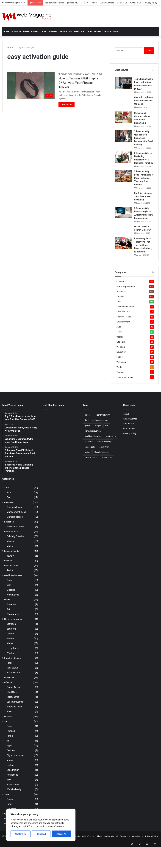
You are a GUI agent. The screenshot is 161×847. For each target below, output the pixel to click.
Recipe (10, 570)
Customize (20, 834)
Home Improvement (126, 286)
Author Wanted (107, 3)
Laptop (10, 765)
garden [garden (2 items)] (87, 426)
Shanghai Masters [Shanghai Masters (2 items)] (101, 452)
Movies (10, 541)
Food (44, 31)
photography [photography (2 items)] (90, 447)
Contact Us (122, 3)
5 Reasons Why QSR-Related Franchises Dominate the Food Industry (143, 138)
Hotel (9, 804)
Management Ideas (16, 512)
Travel (97, 31)
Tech (89, 31)
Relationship (13, 697)
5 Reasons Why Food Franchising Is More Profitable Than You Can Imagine (144, 178)
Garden (10, 638)
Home (6, 31)
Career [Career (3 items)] (87, 415)
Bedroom (11, 629)
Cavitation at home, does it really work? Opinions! (143, 100)
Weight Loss (13, 594)
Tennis (10, 736)
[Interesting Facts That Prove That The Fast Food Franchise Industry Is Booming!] (123, 243)
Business (16, 31)
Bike (9, 492)
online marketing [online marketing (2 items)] (104, 442)
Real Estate (12, 667)
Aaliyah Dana (66, 74)
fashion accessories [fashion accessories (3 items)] (99, 420)
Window (11, 653)
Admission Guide (15, 526)
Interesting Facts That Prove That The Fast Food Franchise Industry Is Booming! (143, 245)
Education (121, 352)
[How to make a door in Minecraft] (123, 230)
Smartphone (13, 784)
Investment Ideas (125, 377)
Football (11, 731)
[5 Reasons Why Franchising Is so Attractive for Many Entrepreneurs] (123, 212)
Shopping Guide (14, 706)
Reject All (41, 834)
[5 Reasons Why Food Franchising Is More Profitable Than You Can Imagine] (123, 176)
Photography (13, 614)
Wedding (121, 347)
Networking (12, 775)
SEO (9, 779)
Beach (10, 799)
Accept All (61, 834)
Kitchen (10, 643)
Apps (9, 745)
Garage (10, 633)
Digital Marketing (15, 755)
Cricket (10, 726)
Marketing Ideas (15, 517)
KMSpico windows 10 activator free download (143, 196)
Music (10, 546)
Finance (120, 372)
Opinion (120, 281)
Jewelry (10, 556)
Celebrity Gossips (15, 536)
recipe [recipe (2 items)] (87, 452)
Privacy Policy (150, 3)
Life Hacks (122, 342)
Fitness (53, 31)
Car (8, 497)
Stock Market (13, 672)
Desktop (11, 750)
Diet (9, 585)
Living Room (13, 648)
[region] (40, 825)
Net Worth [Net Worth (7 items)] (89, 442)
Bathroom (12, 624)
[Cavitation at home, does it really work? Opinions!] (123, 102)
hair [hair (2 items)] (106, 426)
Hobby (120, 357)
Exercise (11, 590)
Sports (107, 31)
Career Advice (13, 687)
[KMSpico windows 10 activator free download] (123, 196)
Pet (8, 609)
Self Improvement (15, 702)
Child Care (12, 692)
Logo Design (13, 770)
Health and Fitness (125, 306)
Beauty (10, 580)
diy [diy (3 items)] (86, 420)
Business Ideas (14, 507)
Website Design (14, 789)
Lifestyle (79, 31)
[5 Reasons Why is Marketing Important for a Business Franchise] (123, 157)
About (94, 3)
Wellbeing (121, 362)
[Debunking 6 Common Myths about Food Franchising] (123, 117)
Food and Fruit (123, 311)
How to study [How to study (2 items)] (110, 436)
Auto (119, 326)
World (116, 31)
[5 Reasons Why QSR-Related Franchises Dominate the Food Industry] (123, 136)
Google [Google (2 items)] (98, 426)
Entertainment (31, 31)
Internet (10, 760)
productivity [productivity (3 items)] (104, 447)
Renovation (66, 31)
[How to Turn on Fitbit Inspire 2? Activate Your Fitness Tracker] (31, 85)
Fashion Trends (124, 316)
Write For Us (135, 3)
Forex (9, 663)
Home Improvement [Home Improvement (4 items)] (93, 431)
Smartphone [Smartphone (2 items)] (107, 458)
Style (9, 711)
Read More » (66, 104)
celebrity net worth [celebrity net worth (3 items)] (102, 415)
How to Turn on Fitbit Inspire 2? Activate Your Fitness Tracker (78, 82)
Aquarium (11, 604)
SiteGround (89, 836)
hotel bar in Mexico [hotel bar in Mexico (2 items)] (92, 436)
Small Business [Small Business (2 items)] (91, 458)
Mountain (11, 809)
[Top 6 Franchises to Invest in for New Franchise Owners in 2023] (123, 83)
